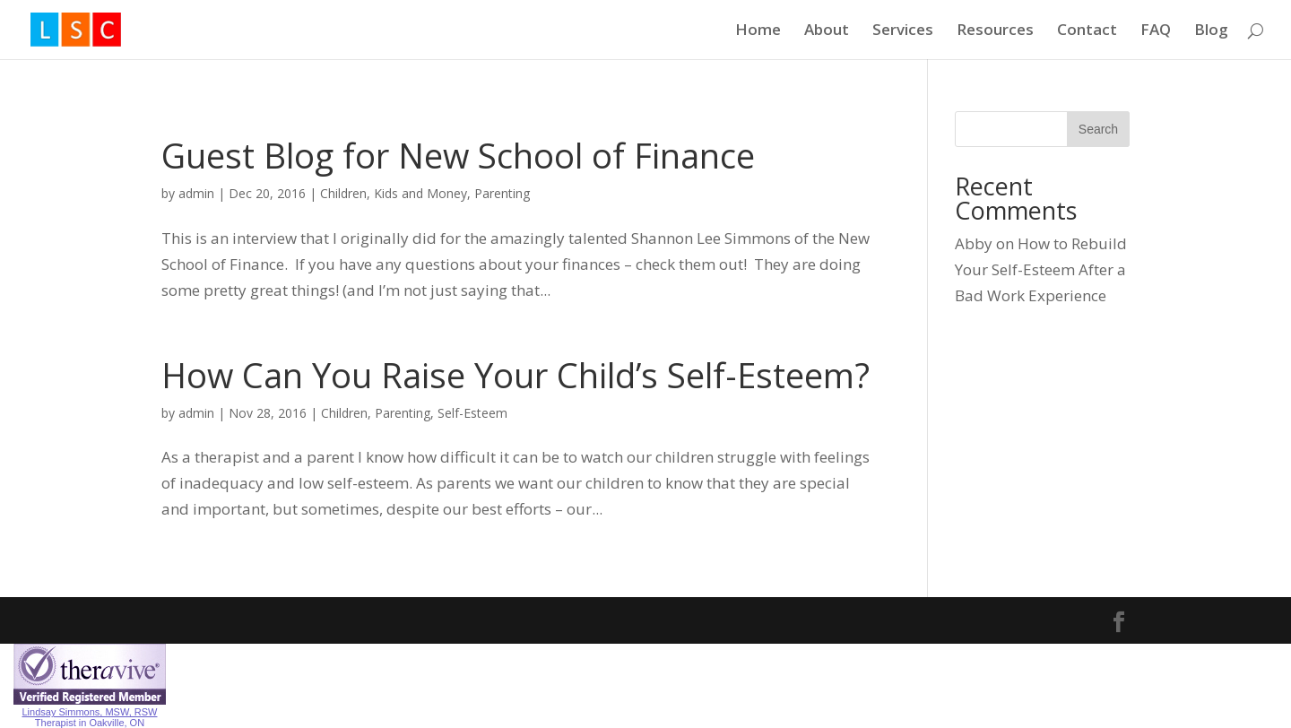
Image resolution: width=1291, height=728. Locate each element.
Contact (1087, 31)
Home (758, 31)
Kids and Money (420, 193)
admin (196, 193)
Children (343, 193)
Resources (995, 31)
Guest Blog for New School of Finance (458, 155)
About (826, 31)
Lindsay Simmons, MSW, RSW (90, 711)
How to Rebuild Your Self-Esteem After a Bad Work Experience (1041, 269)
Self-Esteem (472, 412)
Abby (973, 243)
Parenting (502, 193)
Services (902, 31)
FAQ (1155, 31)
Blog (1211, 31)
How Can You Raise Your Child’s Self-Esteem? (515, 374)
